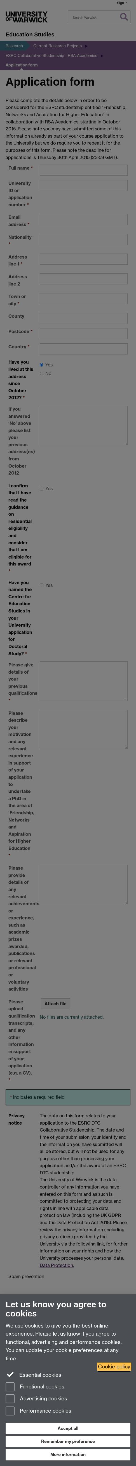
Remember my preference (68, 1441)
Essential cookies (33, 1374)
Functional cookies (35, 1387)
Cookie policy (114, 1366)
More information (68, 1454)
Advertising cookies (36, 1399)
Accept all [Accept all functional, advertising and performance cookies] (68, 1428)
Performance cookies (38, 1411)
